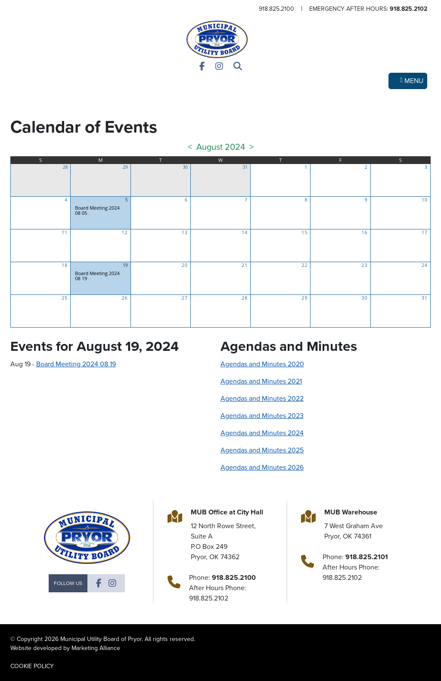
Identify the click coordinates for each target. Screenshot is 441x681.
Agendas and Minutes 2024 (262, 433)
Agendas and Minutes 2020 (262, 364)
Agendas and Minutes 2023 (262, 416)
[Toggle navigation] (407, 81)
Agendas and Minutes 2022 (262, 398)
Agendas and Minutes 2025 (262, 450)
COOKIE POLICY (32, 666)
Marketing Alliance (95, 648)
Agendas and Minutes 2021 (261, 381)
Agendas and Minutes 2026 (262, 467)
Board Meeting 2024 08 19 (97, 276)
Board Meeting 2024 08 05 (97, 210)
